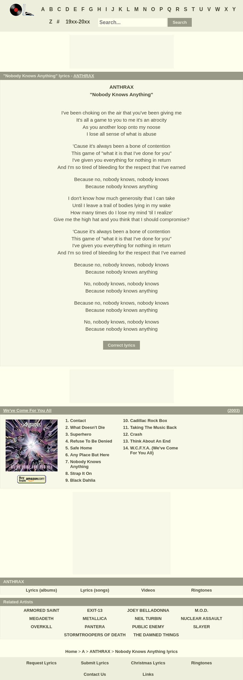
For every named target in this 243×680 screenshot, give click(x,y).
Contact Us (95, 674)
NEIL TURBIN (148, 618)
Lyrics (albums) (41, 590)
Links (148, 674)
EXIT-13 (94, 610)
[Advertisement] (121, 51)
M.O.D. (201, 610)
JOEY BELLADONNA (148, 610)
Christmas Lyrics (148, 662)
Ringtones (201, 590)
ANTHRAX (83, 75)
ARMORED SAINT (41, 610)
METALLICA (95, 618)
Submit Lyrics (95, 662)
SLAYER (201, 626)
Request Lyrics (41, 662)
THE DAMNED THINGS (156, 634)
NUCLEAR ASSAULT (201, 618)
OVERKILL (41, 626)
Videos (148, 590)
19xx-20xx (78, 21)
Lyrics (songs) (95, 590)
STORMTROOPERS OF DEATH (95, 634)
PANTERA (95, 626)
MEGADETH (41, 618)
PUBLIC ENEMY (148, 626)
